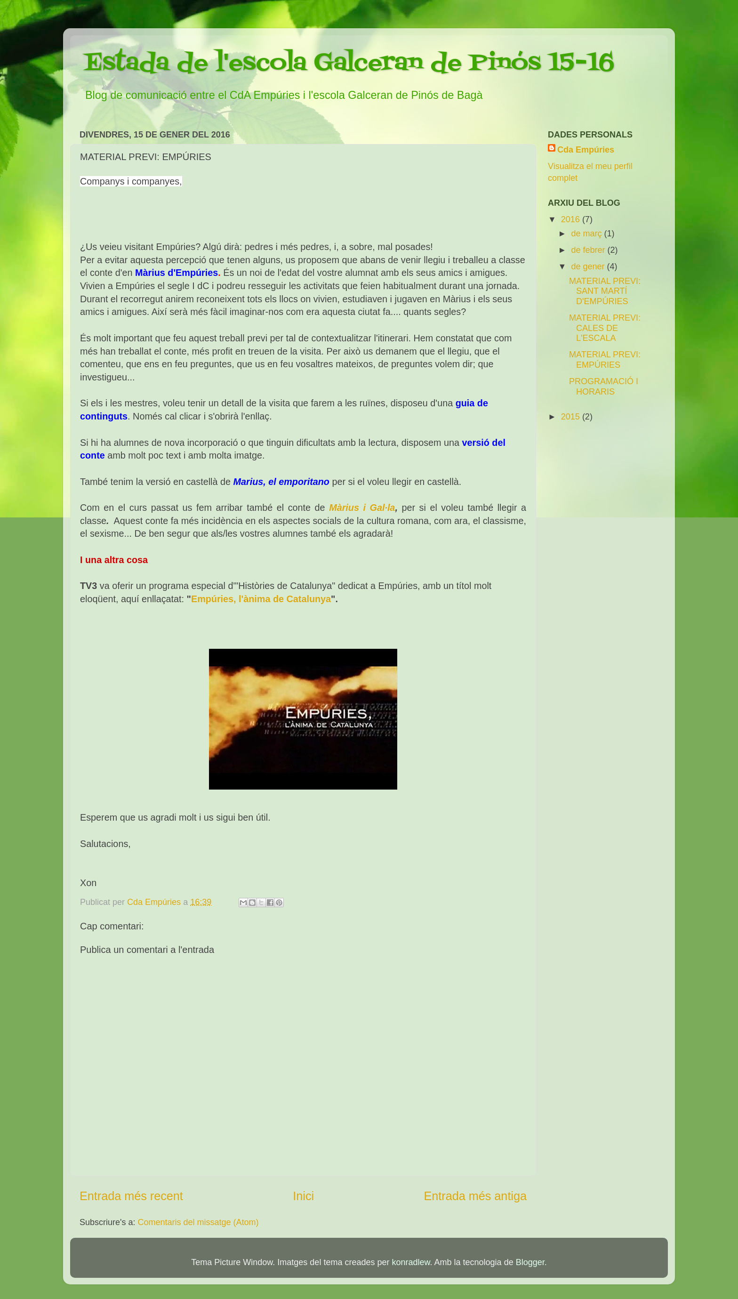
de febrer (589, 250)
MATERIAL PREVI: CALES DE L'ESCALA (605, 328)
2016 (571, 219)
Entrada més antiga (475, 1195)
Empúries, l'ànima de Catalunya (261, 599)
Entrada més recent (131, 1195)
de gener (589, 266)
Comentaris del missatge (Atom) (198, 1222)
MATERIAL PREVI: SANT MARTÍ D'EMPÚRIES (605, 291)
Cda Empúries (585, 149)
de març (587, 233)
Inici (303, 1195)
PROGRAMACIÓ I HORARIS (603, 386)
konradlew (411, 1262)
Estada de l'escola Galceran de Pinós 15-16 (349, 63)
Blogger (530, 1262)
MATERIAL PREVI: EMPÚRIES (605, 360)
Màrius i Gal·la (362, 507)
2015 (571, 416)
